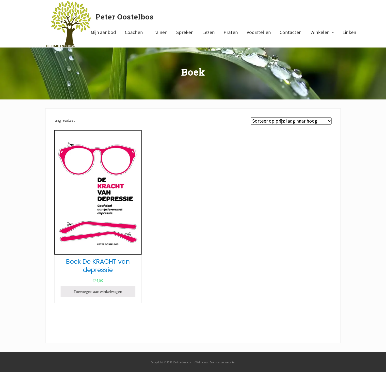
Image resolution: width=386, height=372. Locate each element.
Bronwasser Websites (222, 362)
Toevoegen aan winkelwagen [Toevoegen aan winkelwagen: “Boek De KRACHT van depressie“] (98, 291)
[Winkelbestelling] (291, 121)
